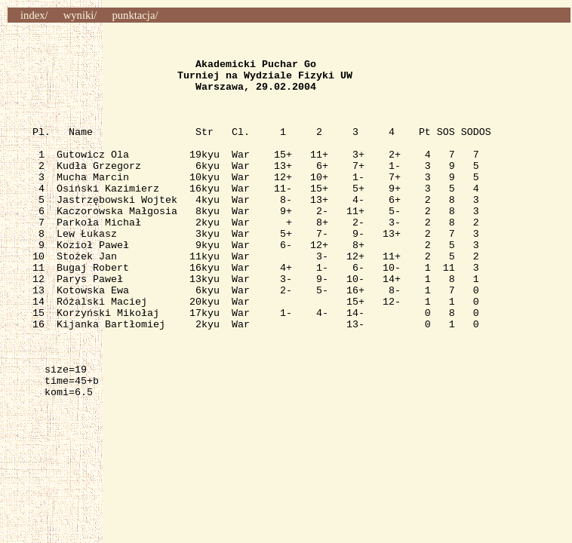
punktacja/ (135, 15)
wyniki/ (80, 15)
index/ (34, 15)
